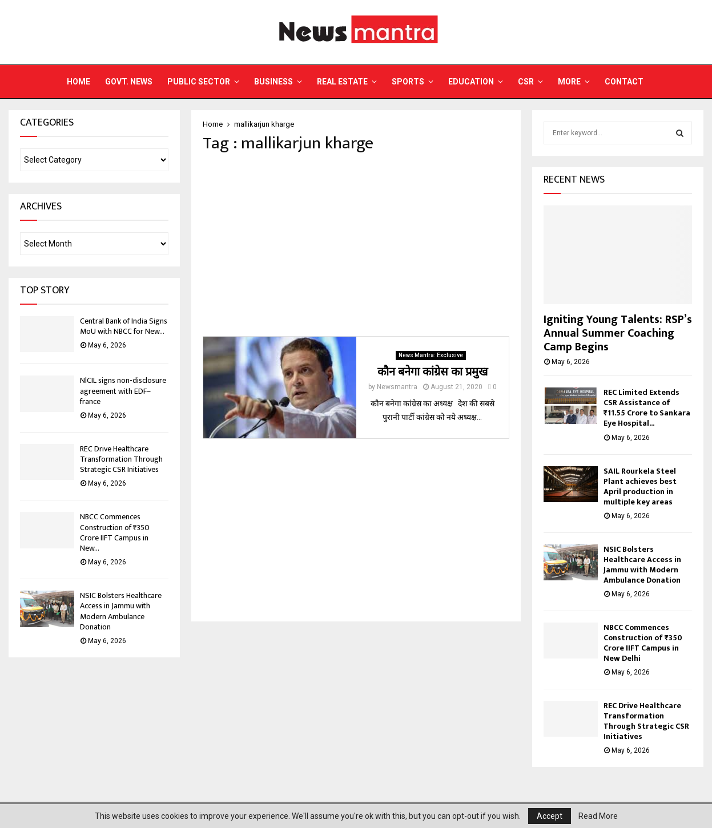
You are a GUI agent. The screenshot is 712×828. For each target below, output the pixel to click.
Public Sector (198, 81)
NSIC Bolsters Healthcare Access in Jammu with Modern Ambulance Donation (121, 611)
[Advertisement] (356, 245)
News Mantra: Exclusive (431, 355)
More (569, 81)
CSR (526, 81)
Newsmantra (397, 387)
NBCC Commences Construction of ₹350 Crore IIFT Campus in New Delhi (643, 643)
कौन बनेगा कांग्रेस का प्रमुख (432, 372)
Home (78, 81)
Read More (598, 816)
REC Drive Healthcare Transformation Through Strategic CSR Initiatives (121, 459)
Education (471, 81)
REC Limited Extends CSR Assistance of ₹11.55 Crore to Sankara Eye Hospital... (647, 408)
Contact (624, 81)
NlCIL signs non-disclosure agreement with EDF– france (123, 390)
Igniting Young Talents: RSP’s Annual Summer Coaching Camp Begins (618, 333)
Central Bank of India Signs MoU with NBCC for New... (123, 326)
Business (273, 81)
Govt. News (128, 81)
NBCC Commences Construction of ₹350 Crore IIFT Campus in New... (115, 532)
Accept (549, 816)
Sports (408, 81)
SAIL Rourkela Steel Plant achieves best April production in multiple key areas (640, 486)
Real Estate (342, 81)
